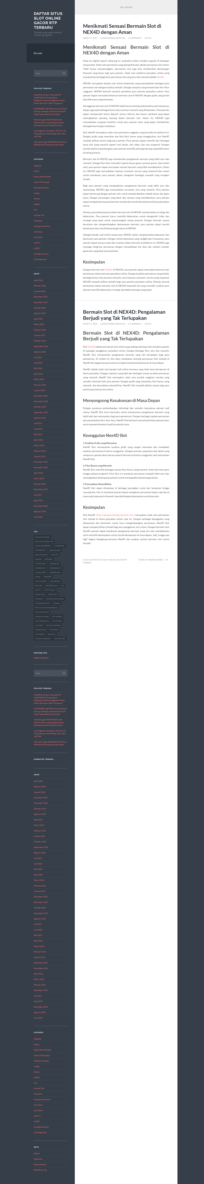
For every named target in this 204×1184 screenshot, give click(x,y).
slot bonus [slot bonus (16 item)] (39, 599)
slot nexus (38, 232)
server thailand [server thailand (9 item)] (40, 581)
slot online (38, 237)
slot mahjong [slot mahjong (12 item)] (57, 616)
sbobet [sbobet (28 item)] (37, 577)
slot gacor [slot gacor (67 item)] (56, 603)
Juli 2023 (38, 423)
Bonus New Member (42, 176)
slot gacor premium (42, 226)
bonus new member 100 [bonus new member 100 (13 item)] (44, 541)
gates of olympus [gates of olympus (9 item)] (41, 555)
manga (37, 193)
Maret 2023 (39, 445)
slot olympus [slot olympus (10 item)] (57, 621)
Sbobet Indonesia (41, 658)
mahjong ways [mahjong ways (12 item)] (40, 568)
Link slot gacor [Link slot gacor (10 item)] (40, 563)
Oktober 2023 (40, 407)
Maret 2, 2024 (90, 324)
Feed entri (38, 1159)
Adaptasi (38, 165)
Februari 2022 (40, 484)
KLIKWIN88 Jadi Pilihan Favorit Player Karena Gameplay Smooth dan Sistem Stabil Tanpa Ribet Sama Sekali (50, 111)
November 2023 (41, 401)
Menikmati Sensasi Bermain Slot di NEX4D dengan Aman (122, 29)
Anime (36, 171)
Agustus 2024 (40, 352)
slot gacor (38, 220)
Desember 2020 (41, 506)
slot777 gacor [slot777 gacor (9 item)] (50, 590)
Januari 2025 (39, 335)
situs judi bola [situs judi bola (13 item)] (55, 581)
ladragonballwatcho (112, 38)
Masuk (37, 1153)
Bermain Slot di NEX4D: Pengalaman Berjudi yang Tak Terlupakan (124, 315)
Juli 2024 (38, 357)
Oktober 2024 (40, 341)
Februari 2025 (40, 330)
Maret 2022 (39, 478)
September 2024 (41, 346)
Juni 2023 (38, 429)
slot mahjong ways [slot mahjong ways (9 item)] (42, 621)
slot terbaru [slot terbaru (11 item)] (54, 630)
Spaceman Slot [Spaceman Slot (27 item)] (59, 638)
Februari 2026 (40, 286)
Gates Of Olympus (42, 182)
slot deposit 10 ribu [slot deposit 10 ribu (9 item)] (42, 603)
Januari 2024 (39, 390)
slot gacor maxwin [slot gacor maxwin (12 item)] (42, 616)
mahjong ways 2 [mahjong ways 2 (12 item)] (55, 568)
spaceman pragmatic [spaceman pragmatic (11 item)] (43, 638)
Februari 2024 (40, 385)
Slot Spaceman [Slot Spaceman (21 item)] (40, 630)
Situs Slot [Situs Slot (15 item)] (38, 585)
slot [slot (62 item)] (62, 585)
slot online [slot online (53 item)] (39, 625)
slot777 (37, 243)
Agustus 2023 (40, 418)
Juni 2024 (38, 363)
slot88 (36, 248)
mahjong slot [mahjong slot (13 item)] (54, 563)
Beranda (38, 53)
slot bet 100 (39, 215)
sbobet (37, 204)
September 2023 (41, 412)
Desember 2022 (41, 462)
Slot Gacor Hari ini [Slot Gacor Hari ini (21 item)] (42, 612)
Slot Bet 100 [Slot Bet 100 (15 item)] (40, 594)
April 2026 (38, 280)
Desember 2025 (41, 297)
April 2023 (38, 440)
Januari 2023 (39, 456)
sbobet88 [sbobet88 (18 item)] (47, 577)
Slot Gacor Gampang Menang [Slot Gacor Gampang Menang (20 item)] (46, 608)
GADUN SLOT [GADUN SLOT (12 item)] (40, 550)
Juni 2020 (38, 517)
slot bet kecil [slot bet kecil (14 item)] (53, 594)
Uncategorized (40, 259)
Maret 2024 (39, 379)
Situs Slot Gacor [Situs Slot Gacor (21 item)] (52, 585)
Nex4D (160, 77)
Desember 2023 (41, 396)
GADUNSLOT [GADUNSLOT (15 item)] (59, 546)
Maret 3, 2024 (90, 38)
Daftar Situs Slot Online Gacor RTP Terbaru (48, 20)
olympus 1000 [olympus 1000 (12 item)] (40, 572)
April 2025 (38, 319)
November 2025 (41, 302)
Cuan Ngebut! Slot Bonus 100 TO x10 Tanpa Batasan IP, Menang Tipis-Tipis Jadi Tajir (50, 133)
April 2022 (38, 473)
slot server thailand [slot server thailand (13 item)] (53, 625)
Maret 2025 (39, 324)
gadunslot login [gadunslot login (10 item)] (54, 550)
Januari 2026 (39, 291)
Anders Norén (155, 560)
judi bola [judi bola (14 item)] (38, 559)
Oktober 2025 (40, 308)
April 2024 (38, 374)
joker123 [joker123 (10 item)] (54, 555)
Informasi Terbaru (41, 188)
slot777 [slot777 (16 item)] (38, 590)
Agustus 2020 (40, 511)
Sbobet (108, 269)
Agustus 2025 (40, 313)
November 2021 (41, 489)
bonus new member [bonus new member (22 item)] (42, 537)
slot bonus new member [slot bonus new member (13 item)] (55, 599)
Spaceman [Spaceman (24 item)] (52, 634)
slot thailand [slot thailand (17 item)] (39, 634)
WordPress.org (40, 1170)
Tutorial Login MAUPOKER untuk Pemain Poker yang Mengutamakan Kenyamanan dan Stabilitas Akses (49, 122)
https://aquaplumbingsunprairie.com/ (115, 514)
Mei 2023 (38, 434)
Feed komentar (40, 1164)
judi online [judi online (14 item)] (48, 559)
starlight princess (41, 254)
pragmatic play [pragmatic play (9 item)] (55, 572)
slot (35, 209)
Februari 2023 (40, 451)
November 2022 (41, 467)
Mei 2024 (38, 368)
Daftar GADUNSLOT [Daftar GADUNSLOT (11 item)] (43, 546)
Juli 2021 (38, 495)
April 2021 (38, 500)
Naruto (37, 198)
